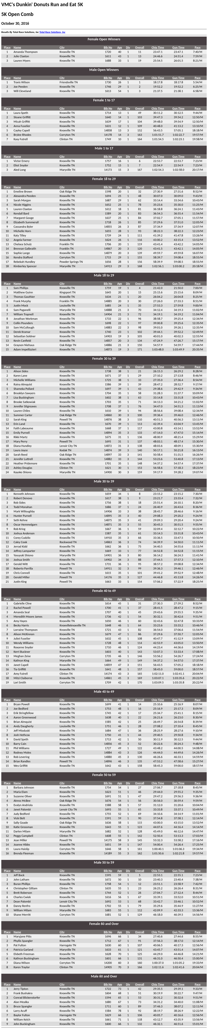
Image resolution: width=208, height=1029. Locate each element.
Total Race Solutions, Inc (52, 32)
